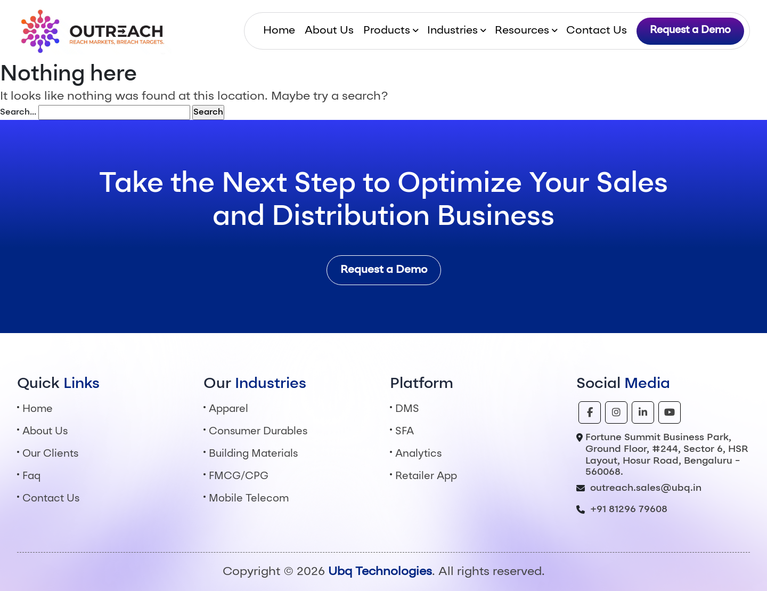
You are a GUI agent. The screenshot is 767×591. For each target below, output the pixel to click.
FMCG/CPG (238, 477)
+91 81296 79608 (628, 509)
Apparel (228, 409)
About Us (329, 31)
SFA (404, 432)
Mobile (249, 499)
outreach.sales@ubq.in (645, 488)
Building (253, 454)
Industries (452, 31)
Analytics (418, 454)
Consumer (258, 432)
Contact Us (596, 31)
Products (386, 31)
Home (279, 31)
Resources (522, 31)
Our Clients (50, 454)
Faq (31, 477)
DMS (407, 409)
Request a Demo (690, 31)
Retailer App (426, 477)
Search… (18, 112)
